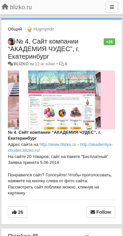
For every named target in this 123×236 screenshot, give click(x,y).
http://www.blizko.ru (58, 144)
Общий (15, 29)
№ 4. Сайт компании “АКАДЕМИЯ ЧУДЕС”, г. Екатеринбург (43, 49)
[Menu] (112, 7)
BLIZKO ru (24, 64)
